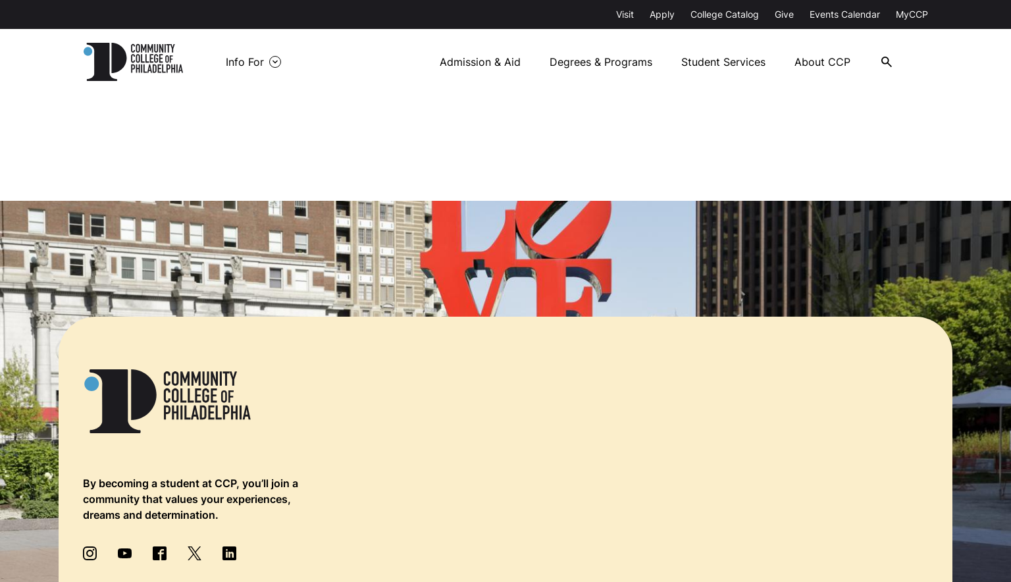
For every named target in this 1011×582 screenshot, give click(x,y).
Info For (245, 61)
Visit (625, 14)
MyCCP (912, 14)
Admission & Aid (480, 61)
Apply (662, 14)
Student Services (723, 61)
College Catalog (724, 14)
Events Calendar (845, 14)
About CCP (822, 61)
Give (784, 14)
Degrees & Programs (601, 61)
